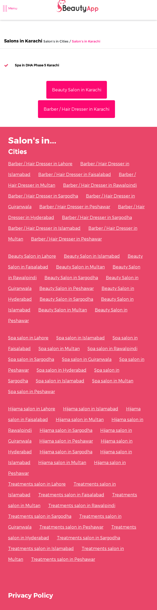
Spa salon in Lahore (28, 337)
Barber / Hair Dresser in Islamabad (44, 228)
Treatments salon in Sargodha (39, 516)
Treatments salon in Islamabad (41, 548)
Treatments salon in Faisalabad (71, 494)
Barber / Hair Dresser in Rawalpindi (100, 185)
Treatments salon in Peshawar (71, 526)
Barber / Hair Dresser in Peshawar (74, 206)
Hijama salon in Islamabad (90, 408)
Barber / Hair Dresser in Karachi (76, 109)
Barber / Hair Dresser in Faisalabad (74, 174)
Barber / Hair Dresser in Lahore (40, 163)
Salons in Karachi (23, 40)
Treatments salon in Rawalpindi (81, 505)
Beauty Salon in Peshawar (66, 288)
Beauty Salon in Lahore (32, 256)
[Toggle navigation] (7, 11)
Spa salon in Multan (59, 348)
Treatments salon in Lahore (37, 483)
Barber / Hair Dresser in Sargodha (43, 195)
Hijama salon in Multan (80, 419)
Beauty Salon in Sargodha (71, 277)
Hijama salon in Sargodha (66, 430)
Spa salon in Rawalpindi (112, 348)
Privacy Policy (30, 595)
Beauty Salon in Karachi (76, 89)
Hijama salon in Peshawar (66, 440)
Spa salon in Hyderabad (61, 369)
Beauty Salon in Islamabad (92, 256)
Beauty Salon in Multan (80, 266)
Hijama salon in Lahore (31, 408)
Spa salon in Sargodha (31, 359)
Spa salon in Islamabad (80, 337)
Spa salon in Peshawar (31, 391)
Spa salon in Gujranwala (86, 359)
